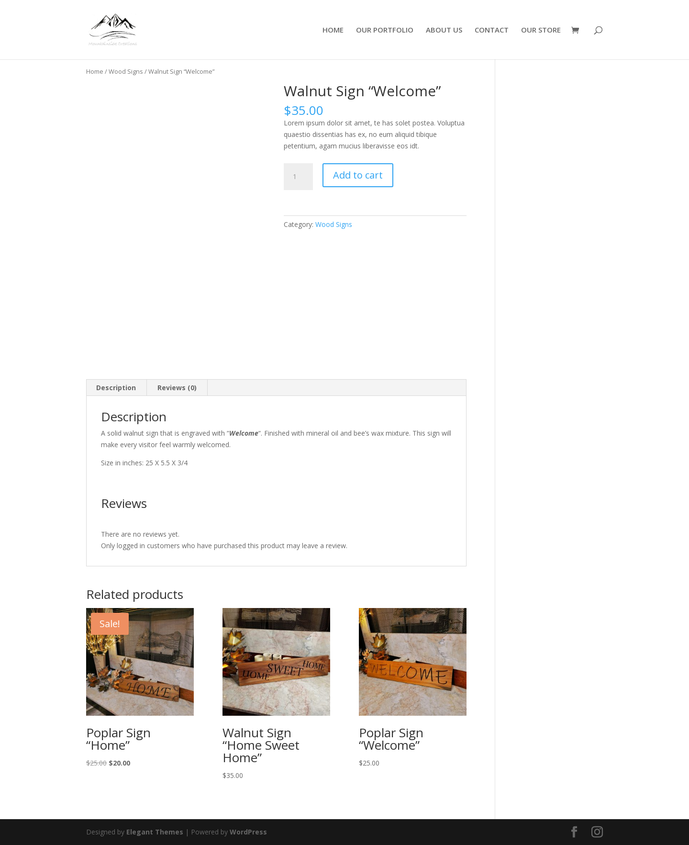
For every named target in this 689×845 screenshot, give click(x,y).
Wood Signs (126, 71)
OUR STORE (541, 30)
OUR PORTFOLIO (384, 30)
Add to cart (358, 175)
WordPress (248, 831)
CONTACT (492, 30)
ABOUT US (444, 30)
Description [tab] (116, 387)
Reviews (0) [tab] (177, 387)
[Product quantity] (298, 176)
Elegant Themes (154, 831)
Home (94, 71)
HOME (333, 30)
